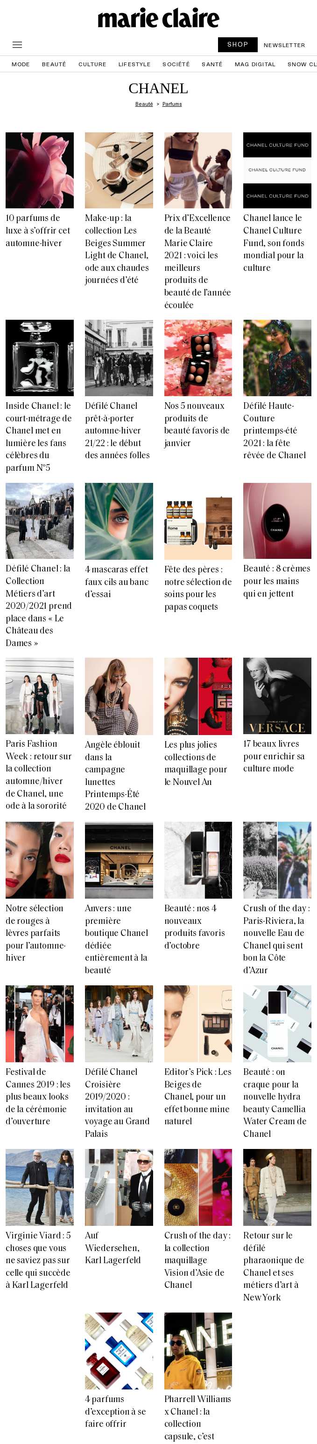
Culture (92, 64)
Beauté (54, 64)
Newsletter (284, 45)
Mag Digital (255, 64)
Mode (21, 64)
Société (176, 64)
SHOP (238, 44)
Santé (212, 64)
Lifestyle (135, 64)
